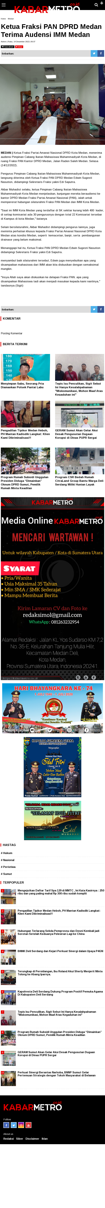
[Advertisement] (52, 296)
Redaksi (8, 1138)
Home (3, 19)
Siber (19, 1138)
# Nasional (7, 860)
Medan (11, 19)
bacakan (7, 46)
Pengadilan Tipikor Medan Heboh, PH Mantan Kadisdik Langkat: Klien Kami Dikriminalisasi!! (25, 434)
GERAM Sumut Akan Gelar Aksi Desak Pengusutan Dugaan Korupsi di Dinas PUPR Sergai (76, 434)
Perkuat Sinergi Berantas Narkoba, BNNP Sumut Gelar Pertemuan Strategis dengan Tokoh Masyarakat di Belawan (57, 1074)
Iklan (45, 1138)
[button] (101, 1)
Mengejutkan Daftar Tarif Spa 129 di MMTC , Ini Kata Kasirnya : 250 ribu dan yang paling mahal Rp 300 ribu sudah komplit (61, 892)
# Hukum (6, 853)
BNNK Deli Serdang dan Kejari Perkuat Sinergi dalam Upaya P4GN (60, 951)
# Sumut (6, 874)
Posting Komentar (11, 333)
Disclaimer (32, 1138)
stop (19, 46)
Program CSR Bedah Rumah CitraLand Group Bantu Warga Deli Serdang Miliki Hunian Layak (79, 481)
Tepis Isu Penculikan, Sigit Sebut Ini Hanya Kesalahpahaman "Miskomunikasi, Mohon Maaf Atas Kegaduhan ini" (57, 1013)
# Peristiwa (8, 867)
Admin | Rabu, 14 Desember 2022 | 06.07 (18, 42)
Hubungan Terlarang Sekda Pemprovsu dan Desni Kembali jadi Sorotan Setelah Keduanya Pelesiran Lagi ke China (58, 932)
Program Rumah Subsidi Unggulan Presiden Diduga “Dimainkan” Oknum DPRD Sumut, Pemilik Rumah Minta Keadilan (60, 1033)
